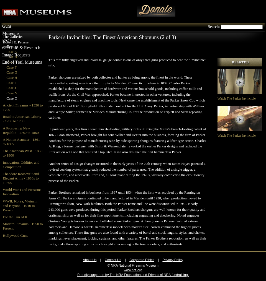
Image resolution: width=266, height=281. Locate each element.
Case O (11, 98)
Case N (11, 93)
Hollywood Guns (15, 235)
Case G (11, 72)
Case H (11, 78)
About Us (89, 260)
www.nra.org (133, 270)
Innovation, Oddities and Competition (21, 164)
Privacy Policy (172, 260)
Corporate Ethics (141, 260)
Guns (7, 26)
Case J (11, 88)
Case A (11, 52)
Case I (11, 83)
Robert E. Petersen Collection (16, 44)
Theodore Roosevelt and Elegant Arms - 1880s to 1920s (21, 178)
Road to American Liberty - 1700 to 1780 (22, 119)
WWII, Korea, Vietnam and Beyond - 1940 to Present (20, 205)
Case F (11, 67)
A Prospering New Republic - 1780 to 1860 (21, 130)
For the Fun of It (15, 217)
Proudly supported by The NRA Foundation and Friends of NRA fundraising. (133, 275)
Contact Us (113, 260)
